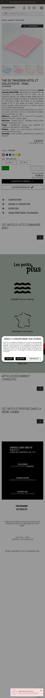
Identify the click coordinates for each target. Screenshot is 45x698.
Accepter (20, 359)
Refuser (9, 359)
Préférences (34, 359)
